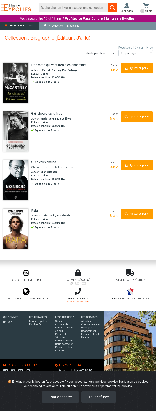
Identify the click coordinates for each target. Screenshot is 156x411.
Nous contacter (64, 343)
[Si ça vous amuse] (15, 180)
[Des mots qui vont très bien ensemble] (15, 83)
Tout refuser (98, 397)
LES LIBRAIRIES (38, 317)
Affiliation (86, 321)
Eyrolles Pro (35, 324)
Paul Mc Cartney (51, 70)
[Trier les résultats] (98, 53)
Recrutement (88, 330)
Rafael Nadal (63, 215)
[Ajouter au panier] (137, 68)
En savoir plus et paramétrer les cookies (105, 386)
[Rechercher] (73, 7)
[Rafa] (15, 229)
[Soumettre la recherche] (112, 7)
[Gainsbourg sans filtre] (15, 131)
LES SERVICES (89, 317)
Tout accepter (60, 397)
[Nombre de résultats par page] (135, 53)
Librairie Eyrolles (38, 321)
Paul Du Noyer (70, 70)
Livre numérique (64, 340)
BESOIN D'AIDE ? (64, 317)
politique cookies (106, 381)
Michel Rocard (49, 172)
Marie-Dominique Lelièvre (56, 118)
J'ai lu (44, 73)
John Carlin (48, 215)
